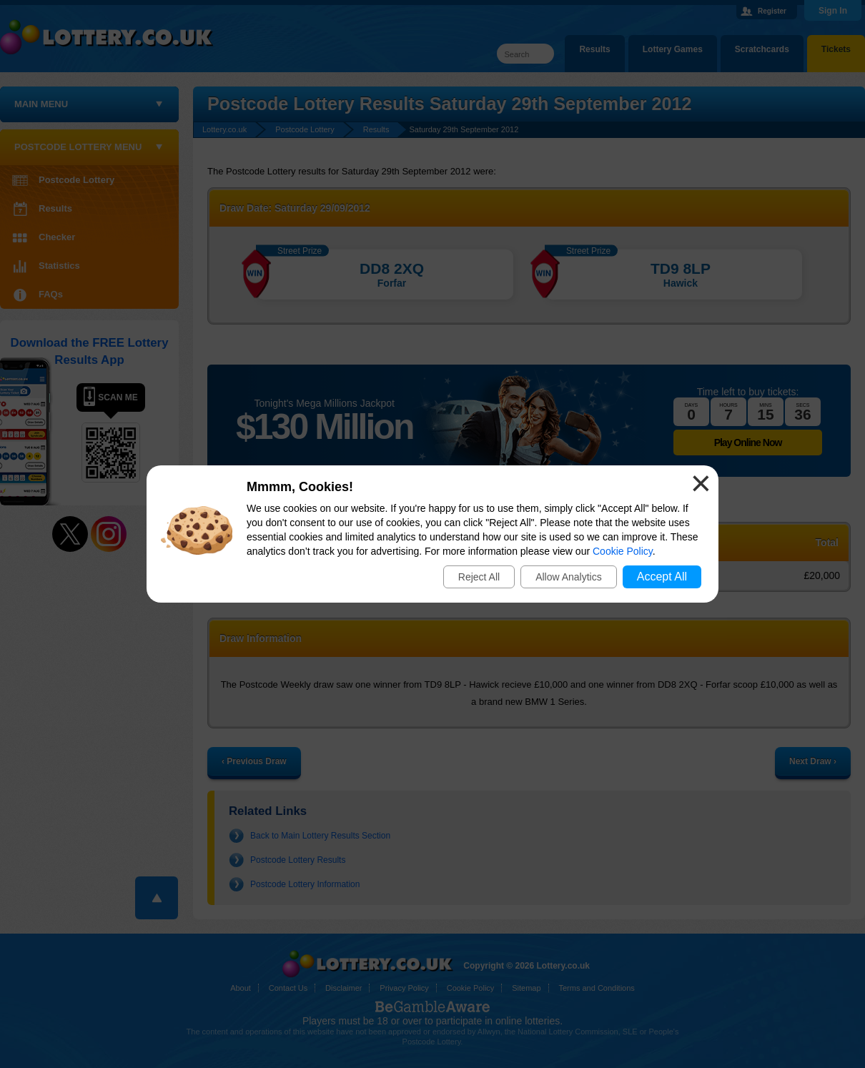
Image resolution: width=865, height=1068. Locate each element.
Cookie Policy (623, 551)
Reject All (479, 577)
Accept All (662, 576)
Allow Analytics (568, 577)
